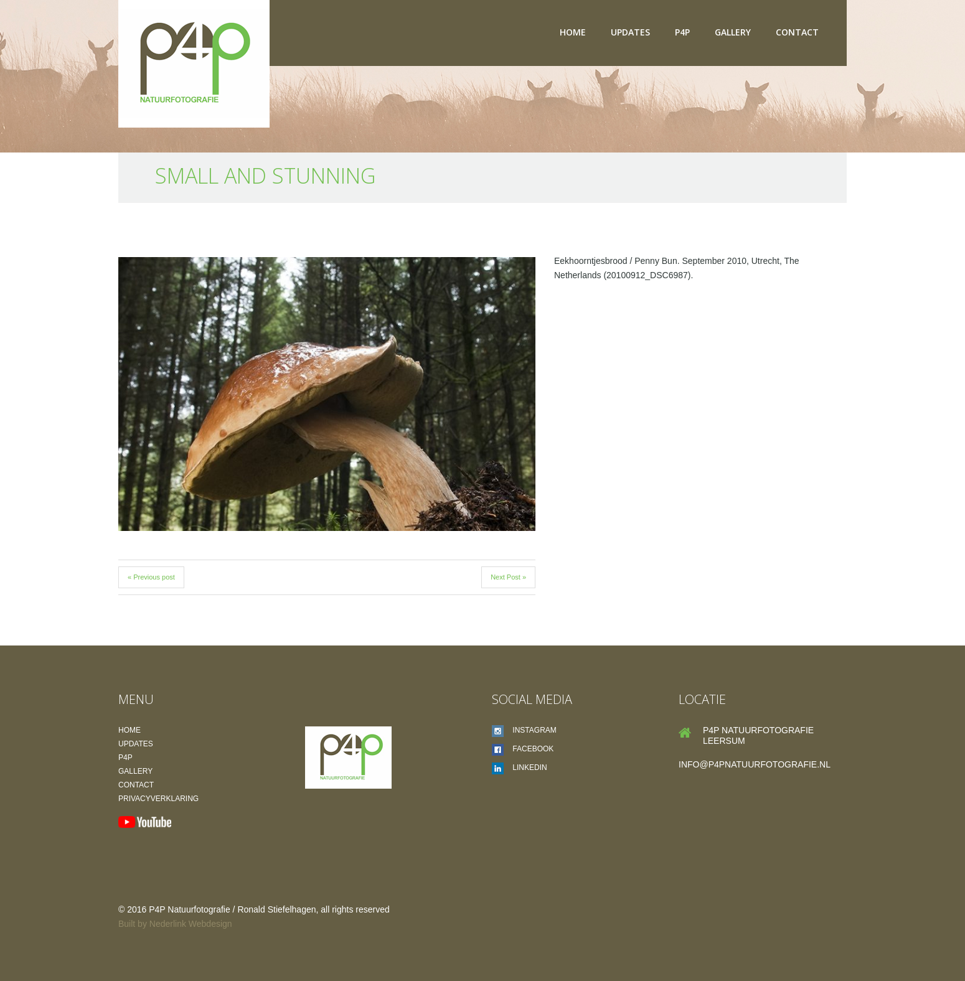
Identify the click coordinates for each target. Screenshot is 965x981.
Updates (630, 32)
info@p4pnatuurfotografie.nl (755, 764)
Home (573, 32)
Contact (797, 32)
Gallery (733, 32)
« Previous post (151, 577)
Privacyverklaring (158, 798)
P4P (682, 32)
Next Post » (508, 577)
